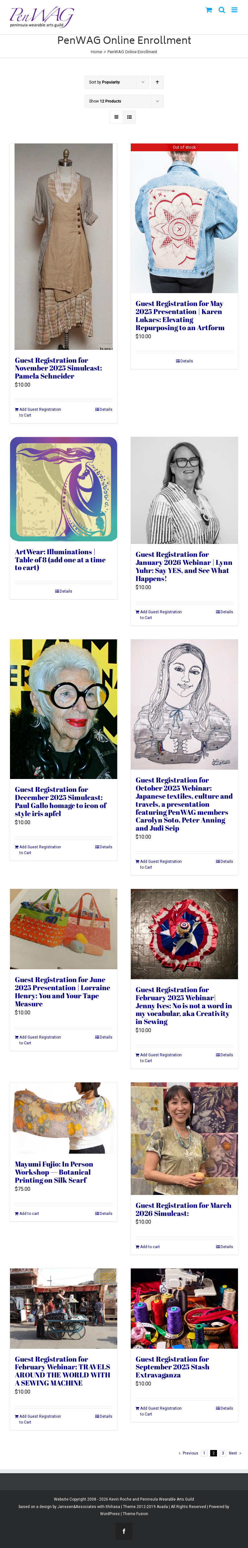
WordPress (110, 1514)
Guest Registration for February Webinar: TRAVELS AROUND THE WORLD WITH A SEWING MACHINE (62, 1371)
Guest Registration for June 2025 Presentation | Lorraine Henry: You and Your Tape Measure (62, 991)
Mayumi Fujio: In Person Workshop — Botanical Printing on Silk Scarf (54, 1172)
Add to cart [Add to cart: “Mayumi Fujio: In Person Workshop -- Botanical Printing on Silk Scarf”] (29, 1213)
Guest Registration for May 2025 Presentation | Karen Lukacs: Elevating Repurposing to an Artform (180, 315)
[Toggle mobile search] (222, 9)
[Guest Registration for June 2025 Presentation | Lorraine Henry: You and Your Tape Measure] (63, 929)
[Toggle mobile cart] (209, 9)
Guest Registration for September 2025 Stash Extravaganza (173, 1367)
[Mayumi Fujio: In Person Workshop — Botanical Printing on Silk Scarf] (63, 1118)
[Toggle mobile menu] (235, 9)
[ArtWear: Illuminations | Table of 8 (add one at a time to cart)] (63, 489)
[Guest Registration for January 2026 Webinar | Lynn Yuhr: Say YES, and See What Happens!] (184, 490)
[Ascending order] (157, 82)
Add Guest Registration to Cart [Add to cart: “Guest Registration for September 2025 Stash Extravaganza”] (161, 1411)
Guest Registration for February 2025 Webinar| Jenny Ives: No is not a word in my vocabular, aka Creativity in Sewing (184, 1005)
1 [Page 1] (204, 1453)
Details (106, 409)
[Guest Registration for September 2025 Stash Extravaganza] (184, 1308)
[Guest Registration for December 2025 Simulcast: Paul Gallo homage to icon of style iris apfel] (63, 709)
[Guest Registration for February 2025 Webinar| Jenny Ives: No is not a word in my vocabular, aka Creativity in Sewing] (184, 934)
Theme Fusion (135, 1514)
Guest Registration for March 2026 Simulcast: (184, 1209)
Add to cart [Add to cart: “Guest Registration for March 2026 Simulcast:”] (150, 1247)
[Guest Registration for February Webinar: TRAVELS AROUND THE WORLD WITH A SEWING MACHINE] (63, 1308)
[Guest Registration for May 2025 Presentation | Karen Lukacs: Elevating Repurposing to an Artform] (184, 218)
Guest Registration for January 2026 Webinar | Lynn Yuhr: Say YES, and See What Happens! (184, 566)
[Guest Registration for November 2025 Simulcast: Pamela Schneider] (63, 246)
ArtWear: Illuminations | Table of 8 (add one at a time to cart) (60, 559)
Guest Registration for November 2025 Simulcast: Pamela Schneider (58, 368)
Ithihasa (112, 1506)
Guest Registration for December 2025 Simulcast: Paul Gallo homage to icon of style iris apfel (60, 801)
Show (105, 101)
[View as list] (129, 117)
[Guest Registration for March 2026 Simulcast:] (184, 1138)
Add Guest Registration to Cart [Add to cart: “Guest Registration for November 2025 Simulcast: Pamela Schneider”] (40, 412)
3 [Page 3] (223, 1453)
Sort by (104, 82)
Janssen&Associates (76, 1506)
